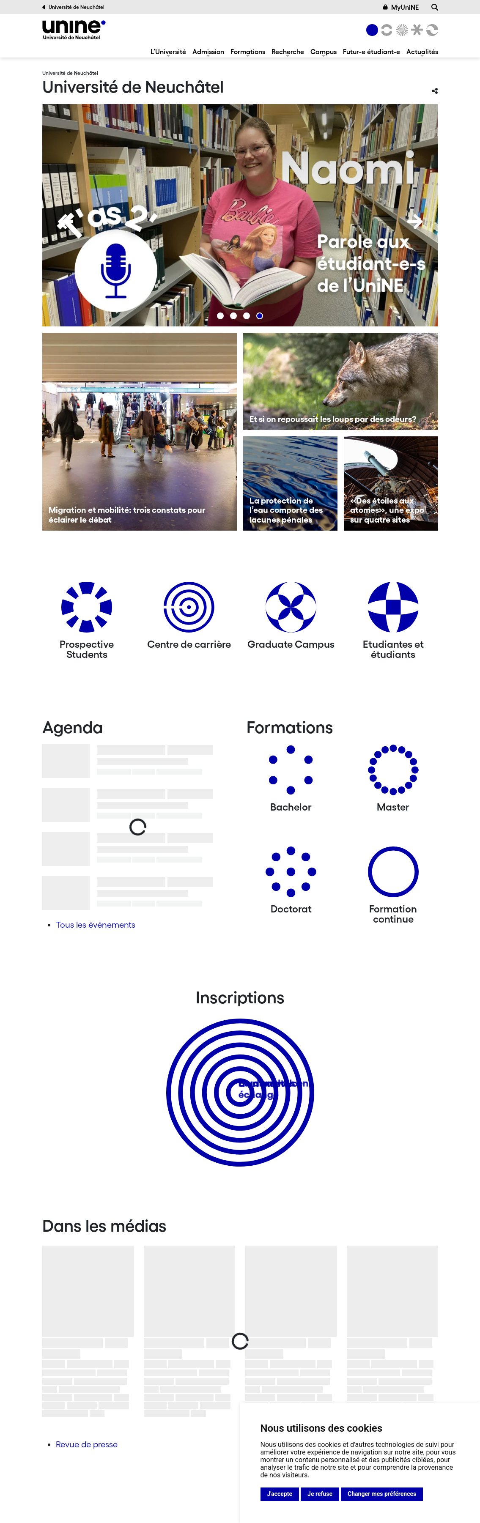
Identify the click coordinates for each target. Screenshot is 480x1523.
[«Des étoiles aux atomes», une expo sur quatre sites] (391, 483)
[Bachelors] (291, 773)
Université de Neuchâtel (73, 7)
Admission (208, 51)
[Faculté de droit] (415, 30)
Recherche (288, 51)
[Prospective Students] (86, 610)
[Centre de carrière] (189, 610)
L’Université (168, 51)
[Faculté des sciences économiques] (430, 30)
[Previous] (65, 221)
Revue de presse (87, 1444)
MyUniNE (401, 7)
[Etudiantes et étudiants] (393, 610)
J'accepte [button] (280, 1493)
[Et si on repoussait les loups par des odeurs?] (340, 381)
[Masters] (393, 773)
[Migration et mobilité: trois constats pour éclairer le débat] (139, 432)
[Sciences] (400, 30)
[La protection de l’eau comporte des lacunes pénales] (290, 483)
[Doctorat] (291, 875)
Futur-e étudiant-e (371, 51)
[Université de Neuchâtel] (74, 29)
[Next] (415, 221)
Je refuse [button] (319, 1493)
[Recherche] (434, 7)
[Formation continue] (393, 875)
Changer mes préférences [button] (382, 1493)
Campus (323, 51)
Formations (247, 51)
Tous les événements (95, 924)
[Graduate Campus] (291, 610)
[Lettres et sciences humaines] (385, 30)
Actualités (422, 51)
